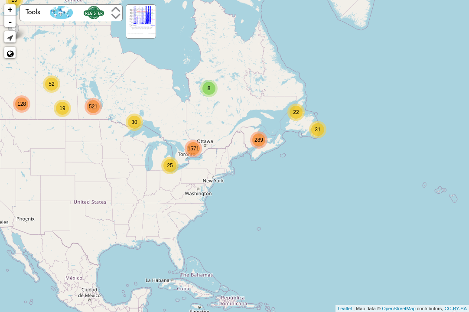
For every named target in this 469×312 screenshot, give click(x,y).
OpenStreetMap (399, 308)
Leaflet (345, 308)
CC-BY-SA (455, 308)
